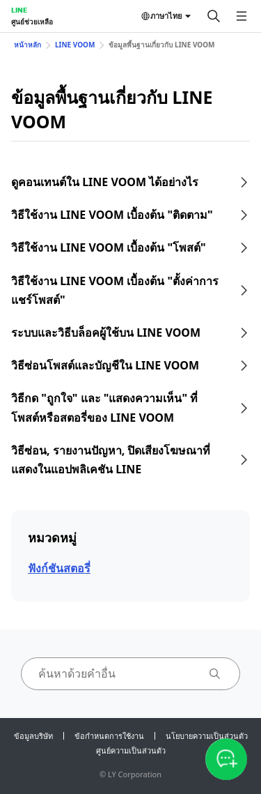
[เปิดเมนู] (241, 16)
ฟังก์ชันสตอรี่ (59, 568)
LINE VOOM (75, 44)
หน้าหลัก (27, 44)
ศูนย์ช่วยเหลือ (32, 21)
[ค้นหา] (214, 16)
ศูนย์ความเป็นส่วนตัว (131, 750)
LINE (19, 10)
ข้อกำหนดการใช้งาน (109, 736)
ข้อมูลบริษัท (33, 736)
